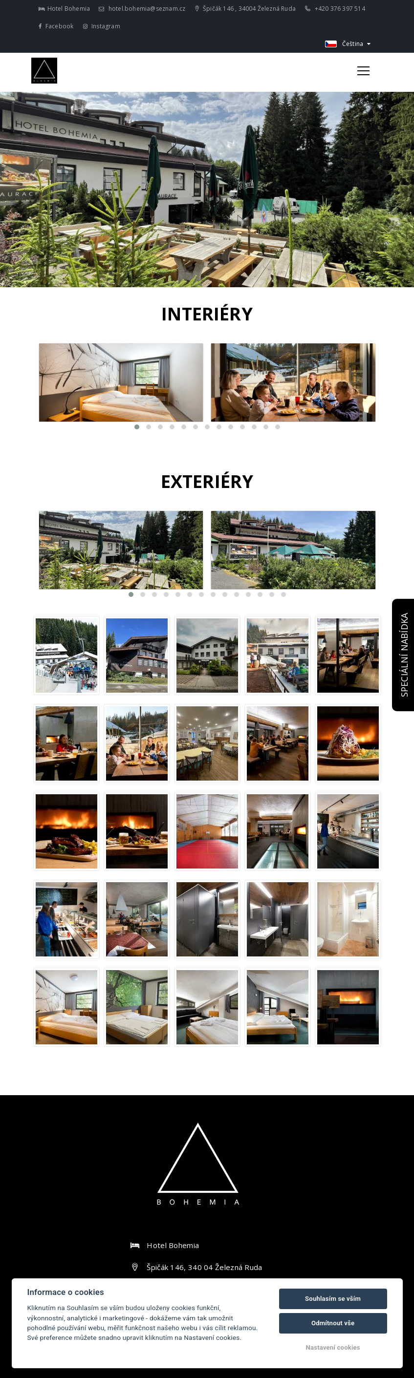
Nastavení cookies (333, 1347)
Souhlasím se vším (333, 1298)
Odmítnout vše (332, 1323)
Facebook (56, 26)
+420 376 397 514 (335, 8)
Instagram (101, 26)
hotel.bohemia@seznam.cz (142, 8)
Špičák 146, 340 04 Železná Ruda (204, 1267)
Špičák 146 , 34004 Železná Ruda (245, 8)
